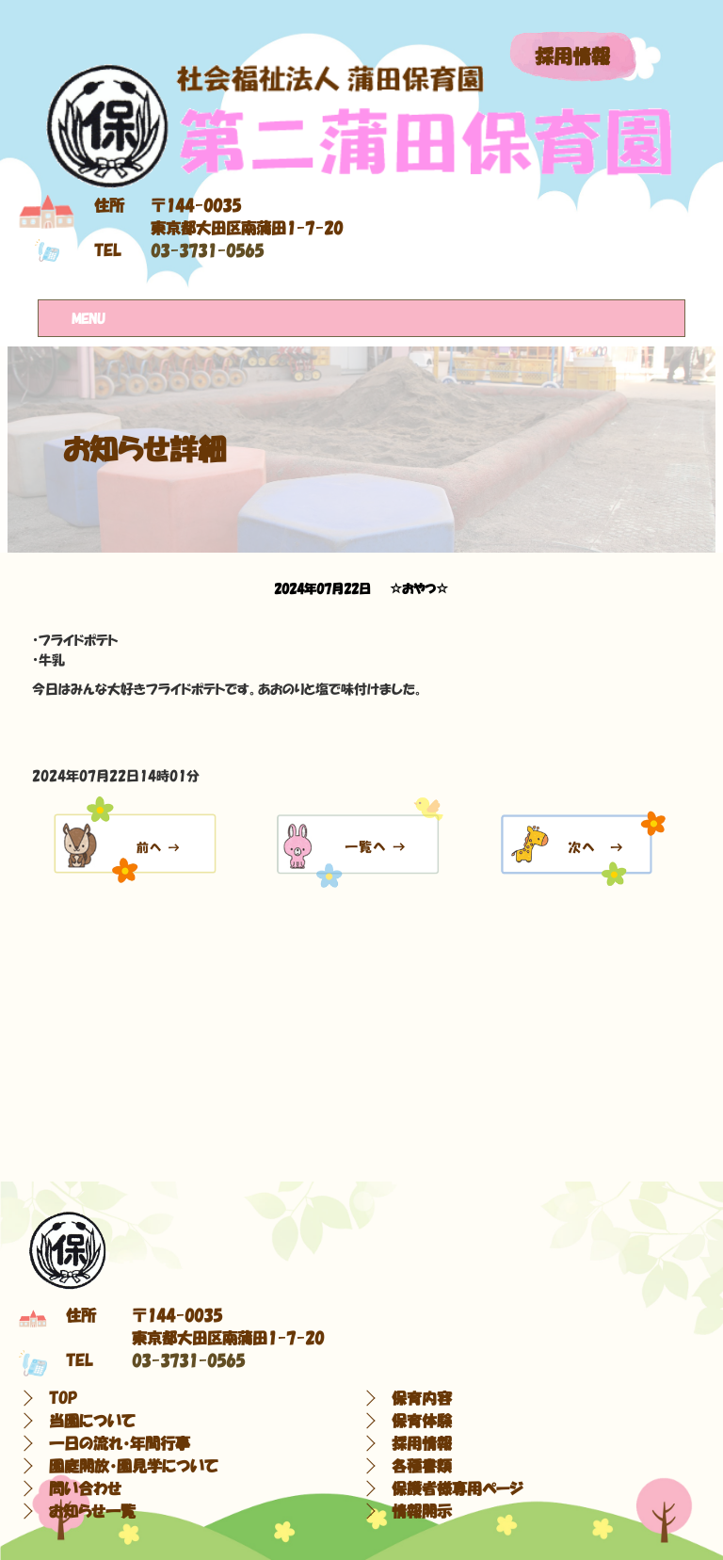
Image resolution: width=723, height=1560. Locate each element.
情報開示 (422, 1511)
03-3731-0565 (207, 250)
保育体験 (422, 1420)
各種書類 (422, 1465)
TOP (63, 1398)
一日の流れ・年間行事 (119, 1443)
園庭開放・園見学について (133, 1465)
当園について (92, 1420)
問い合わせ (85, 1488)
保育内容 (422, 1398)
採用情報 (572, 56)
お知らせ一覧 (92, 1511)
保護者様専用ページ (457, 1488)
